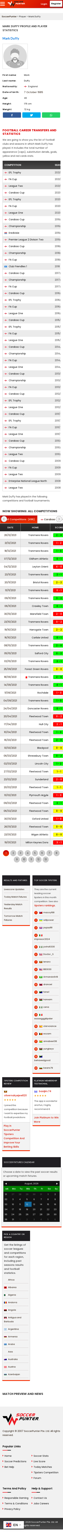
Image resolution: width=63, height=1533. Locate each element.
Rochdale (42, 692)
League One (13, 212)
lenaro (42, 961)
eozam (42, 1033)
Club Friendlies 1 (15, 266)
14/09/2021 (10, 685)
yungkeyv (44, 1049)
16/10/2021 (10, 637)
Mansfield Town (39, 614)
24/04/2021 (10, 708)
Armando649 (46, 977)
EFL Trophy (12, 172)
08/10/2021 (10, 645)
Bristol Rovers (40, 582)
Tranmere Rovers (38, 535)
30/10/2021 (10, 614)
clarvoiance (45, 1026)
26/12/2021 (10, 535)
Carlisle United (40, 637)
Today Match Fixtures (15, 896)
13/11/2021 (10, 590)
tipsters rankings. (44, 905)
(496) (19, 519)
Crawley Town (40, 606)
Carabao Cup (14, 192)
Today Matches (43, 1467)
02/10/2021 (10, 661)
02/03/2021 (10, 763)
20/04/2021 (10, 716)
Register (56, 3)
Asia (8, 1351)
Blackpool (42, 748)
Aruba (9, 1344)
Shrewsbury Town (38, 755)
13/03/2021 (10, 748)
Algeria (10, 1294)
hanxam (43, 999)
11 (31, 859)
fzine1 (41, 992)
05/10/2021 (10, 653)
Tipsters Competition (46, 1472)
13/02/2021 (10, 795)
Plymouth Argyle (38, 795)
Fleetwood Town (38, 716)
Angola (10, 1310)
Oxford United (40, 818)
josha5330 (44, 946)
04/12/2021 (10, 566)
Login (44, 4)
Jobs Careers (41, 1503)
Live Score (39, 1461)
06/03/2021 (10, 755)
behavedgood (42, 1058)
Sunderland (41, 779)
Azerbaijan (12, 1374)
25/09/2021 (10, 669)
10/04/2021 (10, 732)
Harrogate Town (39, 629)
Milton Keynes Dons (37, 842)
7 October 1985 (33, 92)
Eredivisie (11, 233)
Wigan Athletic (39, 834)
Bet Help (9, 1467)
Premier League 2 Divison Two (24, 239)
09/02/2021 (10, 803)
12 (38, 859)
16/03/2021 (10, 740)
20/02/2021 (10, 787)
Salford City (41, 653)
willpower (44, 920)
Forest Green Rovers (36, 669)
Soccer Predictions (15, 1461)
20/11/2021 (10, 582)
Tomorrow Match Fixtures (13, 918)
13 (46, 859)
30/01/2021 (10, 818)
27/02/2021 (10, 771)
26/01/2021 (10, 826)
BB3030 (42, 969)
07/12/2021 (10, 558)
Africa (9, 1279)
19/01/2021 (10, 842)
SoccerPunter (9, 16)
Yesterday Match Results (13, 906)
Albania (10, 1287)
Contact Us (40, 1498)
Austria (10, 1366)
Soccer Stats (41, 1456)
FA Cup (10, 179)
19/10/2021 (10, 629)
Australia (11, 1359)
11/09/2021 (10, 692)
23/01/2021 (10, 834)
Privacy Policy (12, 1509)
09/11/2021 (10, 598)
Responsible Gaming (16, 1498)
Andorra (10, 1302)
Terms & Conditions (16, 1503)
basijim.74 (42, 1091)
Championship (15, 226)
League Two (13, 186)
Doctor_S (44, 954)
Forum (37, 1478)
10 (24, 859)
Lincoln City (41, 763)
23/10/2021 (10, 621)
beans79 (43, 1068)
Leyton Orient (40, 566)
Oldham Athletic (38, 558)
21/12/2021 (10, 543)
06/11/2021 (10, 606)
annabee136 (45, 1041)
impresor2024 (42, 937)
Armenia (10, 1336)
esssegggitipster (43, 1016)
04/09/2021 (10, 700)
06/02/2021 (10, 811)
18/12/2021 (10, 551)
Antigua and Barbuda (12, 1319)
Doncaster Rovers (38, 708)
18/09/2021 (10, 677)
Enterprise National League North (25, 481)
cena (41, 1007)
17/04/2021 (10, 724)
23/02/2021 (10, 779)
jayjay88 (43, 927)
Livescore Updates (14, 889)
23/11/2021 (10, 574)
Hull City (43, 724)
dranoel (43, 984)
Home (8, 1456)
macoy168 (44, 912)
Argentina (11, 1329)
